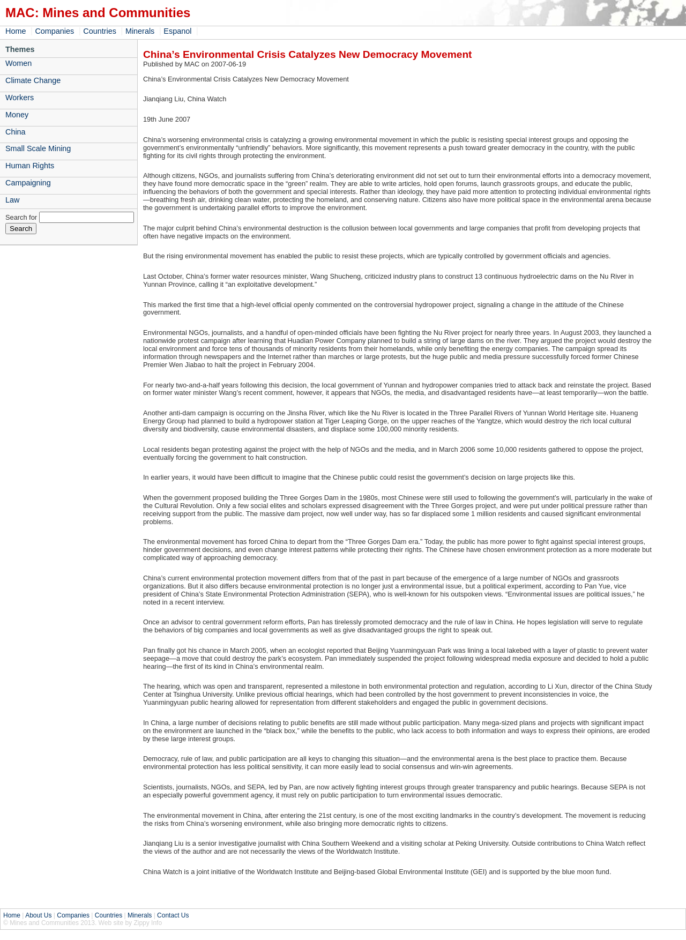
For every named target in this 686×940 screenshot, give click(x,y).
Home (15, 31)
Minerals (139, 31)
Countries (99, 31)
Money (16, 114)
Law (12, 200)
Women (18, 63)
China (15, 132)
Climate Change (33, 80)
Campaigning (28, 182)
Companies (54, 31)
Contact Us (173, 915)
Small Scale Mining (38, 148)
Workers (19, 97)
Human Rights (29, 165)
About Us (38, 915)
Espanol (177, 31)
